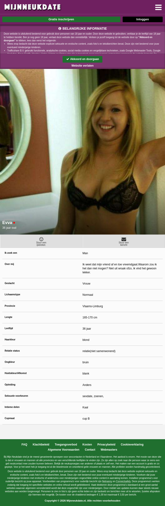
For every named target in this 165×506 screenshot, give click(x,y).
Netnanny (107, 481)
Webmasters (109, 449)
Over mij (9, 264)
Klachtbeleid (41, 444)
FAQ (24, 444)
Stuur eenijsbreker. (41, 241)
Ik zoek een (11, 253)
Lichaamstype (12, 294)
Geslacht (9, 283)
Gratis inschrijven (61, 19)
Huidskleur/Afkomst (16, 373)
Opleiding (10, 384)
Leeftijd (9, 328)
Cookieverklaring (132, 444)
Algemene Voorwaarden (63, 449)
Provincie (10, 306)
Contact (90, 449)
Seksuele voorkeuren (16, 396)
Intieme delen (12, 407)
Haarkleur (10, 339)
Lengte (8, 317)
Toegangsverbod (66, 444)
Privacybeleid (106, 444)
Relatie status (12, 350)
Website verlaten (82, 65)
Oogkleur (10, 362)
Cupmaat (10, 418)
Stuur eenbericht (124, 241)
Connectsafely (123, 481)
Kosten (87, 444)
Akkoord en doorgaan (82, 59)
